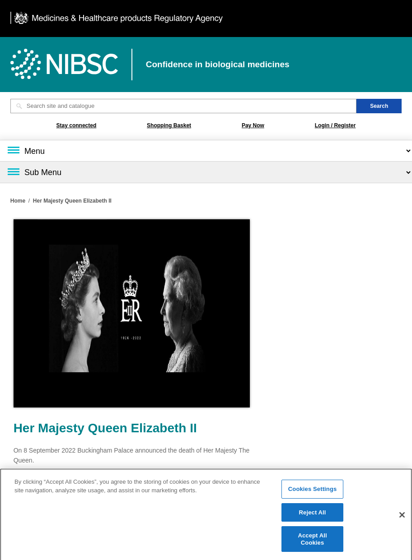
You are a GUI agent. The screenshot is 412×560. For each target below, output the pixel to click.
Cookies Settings (312, 491)
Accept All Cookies (312, 541)
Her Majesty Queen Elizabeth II (72, 201)
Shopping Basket (169, 125)
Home (17, 201)
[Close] (402, 517)
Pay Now (253, 125)
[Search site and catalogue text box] (183, 106)
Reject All (312, 514)
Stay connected (76, 125)
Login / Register (335, 125)
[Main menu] (206, 151)
